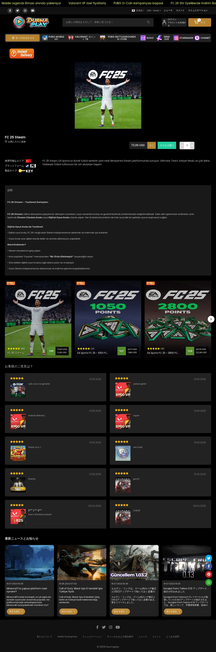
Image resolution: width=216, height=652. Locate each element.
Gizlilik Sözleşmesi (67, 636)
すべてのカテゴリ (23, 38)
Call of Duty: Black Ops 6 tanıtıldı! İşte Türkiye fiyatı (81, 590)
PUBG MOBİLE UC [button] (53, 38)
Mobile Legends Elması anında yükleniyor (36, 3)
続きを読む (16, 611)
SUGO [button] (147, 37)
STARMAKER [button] (183, 37)
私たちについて (44, 636)
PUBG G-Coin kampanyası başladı (143, 3)
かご (151, 145)
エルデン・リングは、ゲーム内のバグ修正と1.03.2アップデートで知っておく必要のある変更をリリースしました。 (133, 590)
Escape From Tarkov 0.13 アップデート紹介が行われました (185, 590)
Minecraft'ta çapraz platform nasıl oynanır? (27, 590)
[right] (211, 319)
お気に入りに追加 (15, 141)
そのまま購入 (167, 145)
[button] (199, 22)
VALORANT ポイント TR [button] (82, 38)
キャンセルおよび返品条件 (120, 636)
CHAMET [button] (202, 37)
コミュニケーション (198, 10)
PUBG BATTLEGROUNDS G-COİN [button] (118, 38)
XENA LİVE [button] (163, 38)
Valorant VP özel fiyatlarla (92, 3)
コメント (180, 10)
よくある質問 (172, 636)
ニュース (168, 10)
